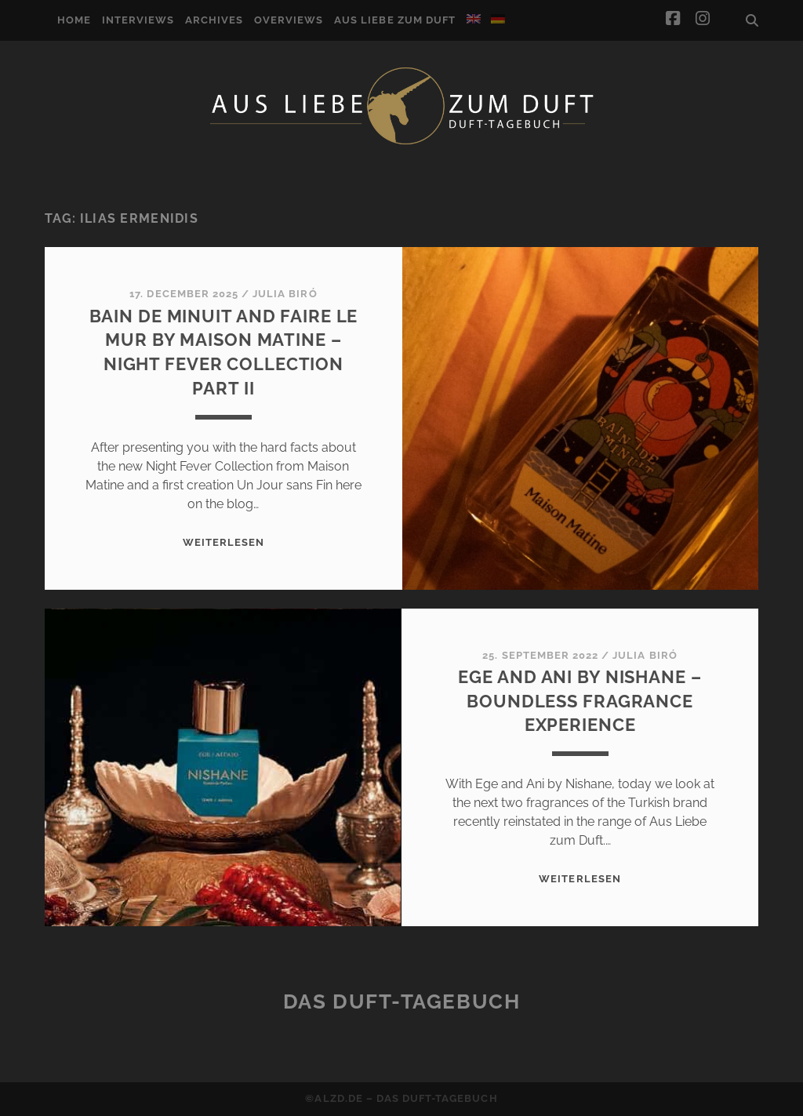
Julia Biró (285, 294)
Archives (214, 20)
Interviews (138, 20)
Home (74, 20)
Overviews (288, 20)
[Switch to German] (498, 19)
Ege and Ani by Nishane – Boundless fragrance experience (579, 701)
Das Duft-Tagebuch (402, 1001)
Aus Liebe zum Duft (395, 20)
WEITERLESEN (223, 542)
